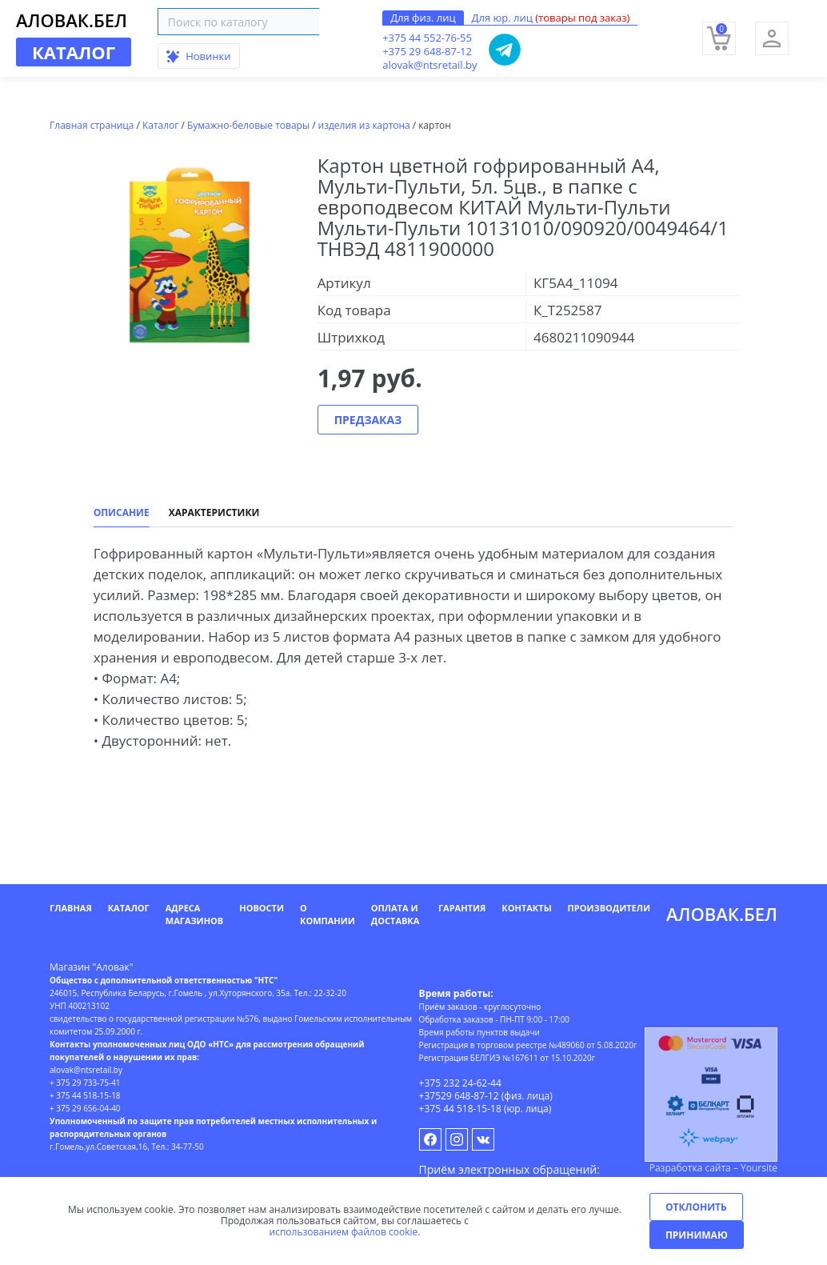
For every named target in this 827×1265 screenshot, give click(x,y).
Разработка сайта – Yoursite (713, 1168)
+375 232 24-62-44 (460, 1083)
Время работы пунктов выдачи (479, 1032)
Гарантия (461, 908)
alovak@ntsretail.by (429, 65)
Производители (609, 908)
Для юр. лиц (551, 17)
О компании (327, 914)
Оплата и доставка (395, 914)
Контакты (526, 908)
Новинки (198, 56)
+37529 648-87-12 (459, 1096)
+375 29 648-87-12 (427, 51)
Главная (71, 908)
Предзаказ (368, 419)
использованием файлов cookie (344, 1232)
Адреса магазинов (194, 914)
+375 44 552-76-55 (427, 37)
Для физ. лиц (422, 17)
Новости (261, 908)
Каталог (129, 908)
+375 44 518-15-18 (460, 1108)
